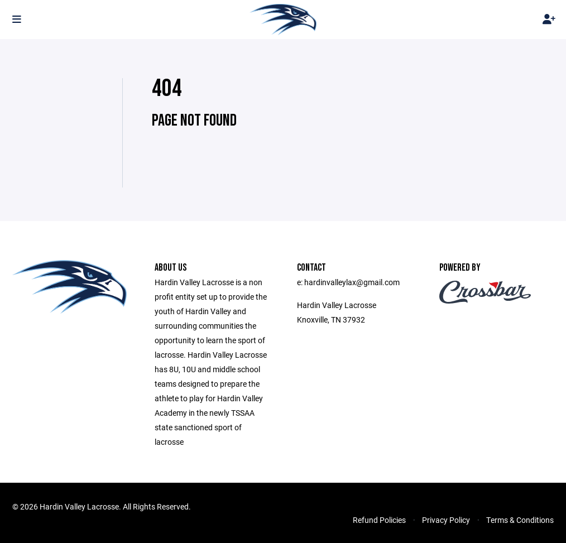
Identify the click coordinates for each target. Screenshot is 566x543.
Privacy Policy (446, 520)
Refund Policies (379, 520)
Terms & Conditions (520, 520)
